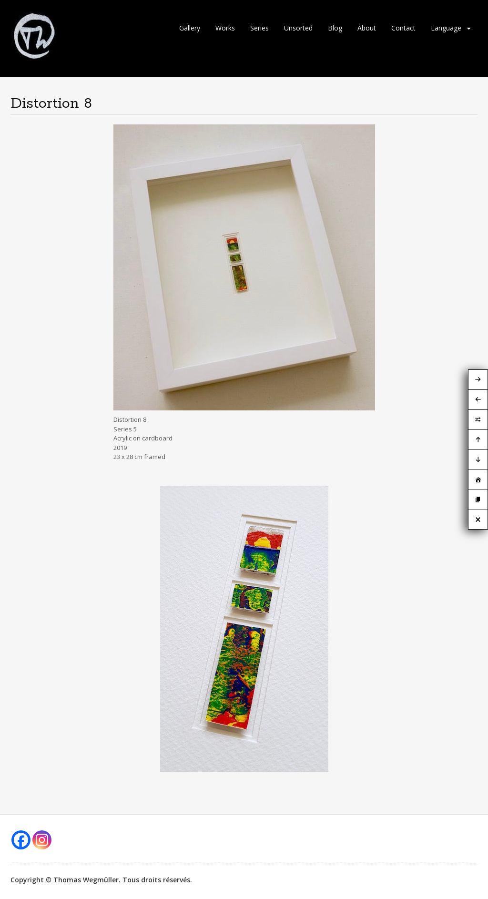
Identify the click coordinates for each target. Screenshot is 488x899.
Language (446, 27)
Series (259, 27)
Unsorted (298, 27)
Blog (335, 27)
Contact (403, 27)
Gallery (189, 27)
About (366, 27)
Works (225, 27)
